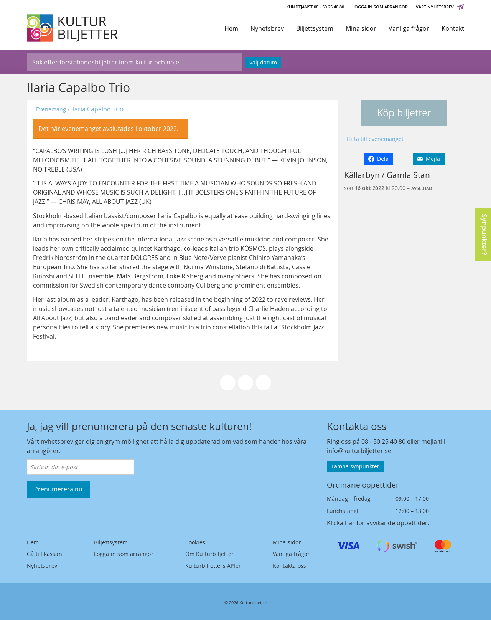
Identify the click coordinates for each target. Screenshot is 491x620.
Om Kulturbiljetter (209, 553)
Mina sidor (361, 28)
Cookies (195, 542)
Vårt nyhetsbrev (440, 7)
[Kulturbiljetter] (73, 28)
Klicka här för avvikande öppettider (377, 523)
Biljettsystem (314, 28)
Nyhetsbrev (267, 28)
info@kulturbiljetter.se (359, 450)
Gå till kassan (44, 553)
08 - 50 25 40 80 (383, 441)
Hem (231, 28)
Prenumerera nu (58, 489)
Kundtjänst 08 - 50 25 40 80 (315, 7)
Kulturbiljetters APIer (213, 565)
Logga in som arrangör (380, 7)
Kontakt (453, 28)
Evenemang (51, 109)
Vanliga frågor (409, 28)
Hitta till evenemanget (375, 138)
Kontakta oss (289, 565)
